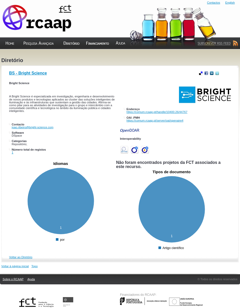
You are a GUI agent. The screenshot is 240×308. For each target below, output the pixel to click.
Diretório (66, 54)
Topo (34, 266)
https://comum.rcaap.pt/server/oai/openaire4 (154, 120)
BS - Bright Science (28, 73)
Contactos (213, 2)
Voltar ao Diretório (20, 257)
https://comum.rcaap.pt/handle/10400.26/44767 (156, 111)
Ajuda (116, 54)
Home (5, 54)
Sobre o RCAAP (13, 279)
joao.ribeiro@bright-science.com (33, 127)
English (230, 2)
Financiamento (98, 54)
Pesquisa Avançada (37, 54)
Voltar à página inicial (15, 266)
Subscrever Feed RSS (216, 54)
